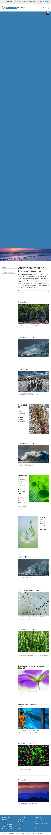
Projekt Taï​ (21, 823)
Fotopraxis (21, 825)
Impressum (28, 833)
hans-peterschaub (41, 828)
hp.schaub (39, 819)
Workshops (21, 819)
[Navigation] (47, 13)
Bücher (20, 828)
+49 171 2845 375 (39, 1)
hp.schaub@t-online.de (9, 828)
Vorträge (20, 821)
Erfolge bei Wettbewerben (8, 272)
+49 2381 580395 (29, 1)
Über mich (4, 270)
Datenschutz (35, 833)
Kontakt (40, 833)
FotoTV (20, 827)
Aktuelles (4, 267)
